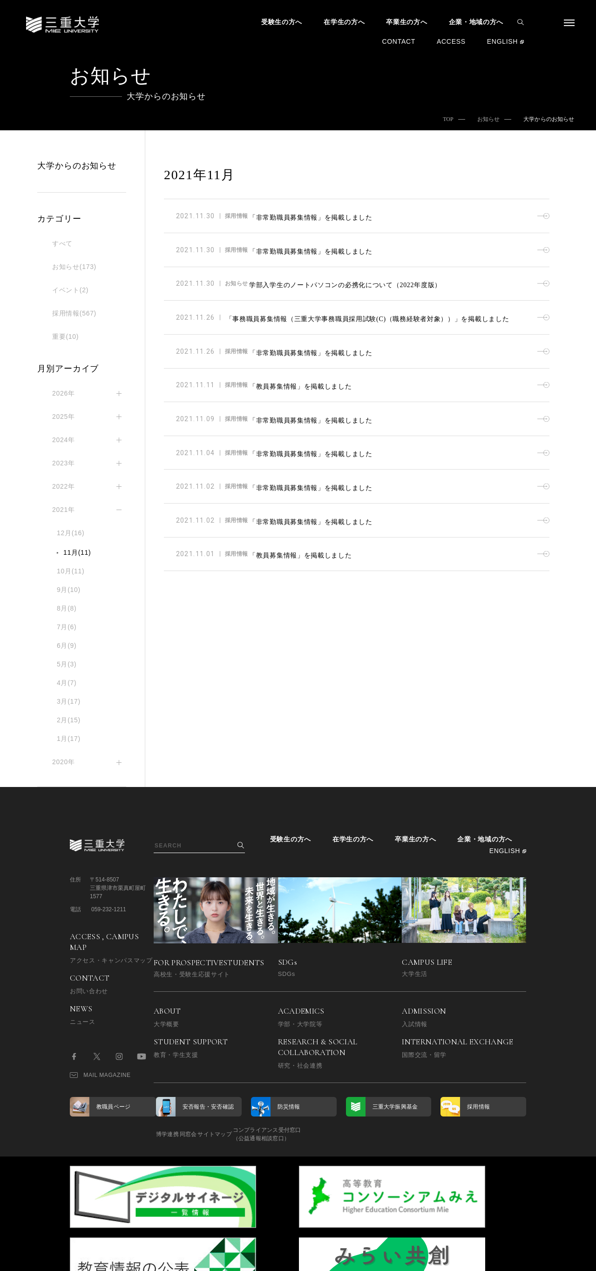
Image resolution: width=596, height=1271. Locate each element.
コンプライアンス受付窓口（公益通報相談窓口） (320, 1134)
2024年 (63, 440)
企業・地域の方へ (476, 22)
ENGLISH (502, 41)
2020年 (63, 762)
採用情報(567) (74, 313)
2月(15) (69, 720)
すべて (62, 243)
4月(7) (66, 682)
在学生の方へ (344, 22)
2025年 (63, 416)
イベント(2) (70, 290)
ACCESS (451, 41)
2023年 (63, 463)
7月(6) (66, 627)
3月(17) (69, 701)
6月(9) (66, 645)
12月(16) (70, 533)
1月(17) (69, 738)
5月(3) (66, 664)
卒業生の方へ (406, 22)
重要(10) (65, 336)
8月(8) (66, 608)
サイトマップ (250, 1134)
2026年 (63, 393)
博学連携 (167, 1134)
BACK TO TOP (496, 1259)
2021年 (63, 509)
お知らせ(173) (74, 266)
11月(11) (77, 552)
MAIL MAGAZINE (100, 1075)
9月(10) (69, 589)
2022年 (63, 486)
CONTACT (398, 41)
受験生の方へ (281, 22)
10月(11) (70, 571)
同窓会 (206, 1134)
